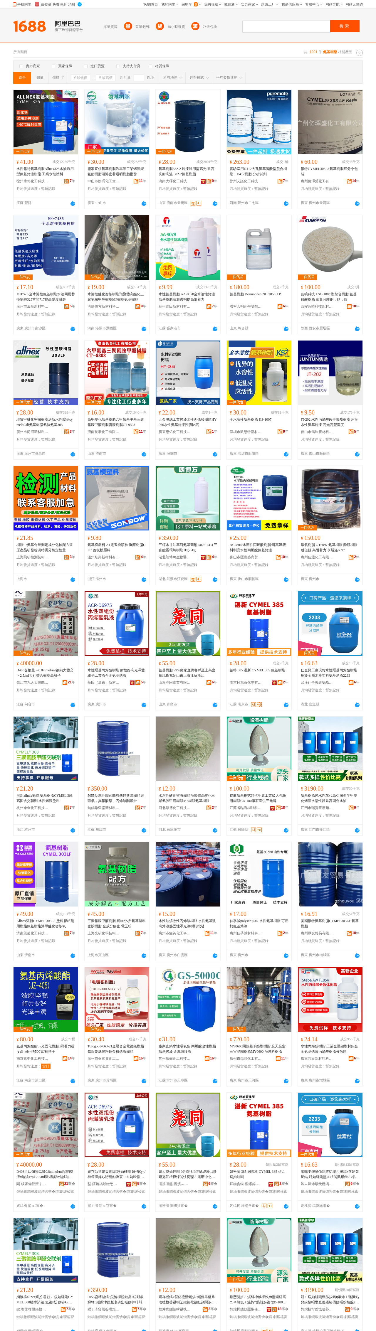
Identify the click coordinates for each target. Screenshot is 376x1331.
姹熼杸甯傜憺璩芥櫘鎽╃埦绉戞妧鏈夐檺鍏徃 (317, 1309)
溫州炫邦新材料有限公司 (104, 557)
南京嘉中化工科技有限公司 (32, 1059)
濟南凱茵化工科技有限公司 (32, 933)
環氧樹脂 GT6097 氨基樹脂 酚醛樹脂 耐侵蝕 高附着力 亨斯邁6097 (329, 547)
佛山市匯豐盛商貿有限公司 (246, 557)
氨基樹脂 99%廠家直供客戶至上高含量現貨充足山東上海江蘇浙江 (187, 673)
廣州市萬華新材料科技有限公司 (32, 306)
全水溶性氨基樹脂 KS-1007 (250, 419)
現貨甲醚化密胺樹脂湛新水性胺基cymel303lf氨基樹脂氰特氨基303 (44, 422)
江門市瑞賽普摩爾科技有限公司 (317, 808)
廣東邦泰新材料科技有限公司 (317, 1059)
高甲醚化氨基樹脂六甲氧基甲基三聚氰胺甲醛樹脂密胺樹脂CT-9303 (116, 422)
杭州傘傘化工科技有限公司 (32, 808)
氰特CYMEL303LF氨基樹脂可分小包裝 (329, 171)
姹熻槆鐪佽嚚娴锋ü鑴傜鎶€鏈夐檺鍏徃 (246, 1309)
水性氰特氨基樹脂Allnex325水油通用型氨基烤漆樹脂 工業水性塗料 (45, 171)
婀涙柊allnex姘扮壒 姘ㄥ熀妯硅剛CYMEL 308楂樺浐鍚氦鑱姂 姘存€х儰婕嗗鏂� (44, 1300)
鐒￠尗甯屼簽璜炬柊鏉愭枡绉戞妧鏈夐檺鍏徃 (104, 1309)
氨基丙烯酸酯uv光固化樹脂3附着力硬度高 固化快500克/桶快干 (45, 1049)
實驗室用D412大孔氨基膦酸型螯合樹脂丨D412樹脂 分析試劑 (258, 171)
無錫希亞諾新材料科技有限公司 (104, 808)
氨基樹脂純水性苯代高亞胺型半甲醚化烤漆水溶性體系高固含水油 (329, 798)
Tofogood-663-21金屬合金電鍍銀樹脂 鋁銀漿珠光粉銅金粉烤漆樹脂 (116, 1049)
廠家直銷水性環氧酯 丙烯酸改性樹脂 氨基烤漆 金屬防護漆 (187, 1049)
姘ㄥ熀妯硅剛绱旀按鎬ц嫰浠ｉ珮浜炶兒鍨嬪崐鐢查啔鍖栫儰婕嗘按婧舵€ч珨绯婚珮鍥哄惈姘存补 (330, 1300)
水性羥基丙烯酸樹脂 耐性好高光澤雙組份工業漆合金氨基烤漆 (116, 673)
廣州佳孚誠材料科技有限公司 (246, 933)
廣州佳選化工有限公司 (317, 557)
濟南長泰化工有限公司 (104, 432)
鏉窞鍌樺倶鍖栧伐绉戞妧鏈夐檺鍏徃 (32, 1309)
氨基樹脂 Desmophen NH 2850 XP (255, 294)
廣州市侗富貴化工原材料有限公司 (104, 1059)
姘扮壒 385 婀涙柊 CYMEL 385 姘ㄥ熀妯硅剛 (257, 1174)
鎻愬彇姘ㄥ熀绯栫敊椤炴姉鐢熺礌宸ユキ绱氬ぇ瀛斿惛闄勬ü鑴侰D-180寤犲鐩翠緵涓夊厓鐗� (258, 1300)
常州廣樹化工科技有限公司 (175, 1059)
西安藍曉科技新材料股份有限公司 (317, 306)
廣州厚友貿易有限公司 (317, 933)
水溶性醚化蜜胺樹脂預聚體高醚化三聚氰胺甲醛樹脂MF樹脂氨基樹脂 (116, 296)
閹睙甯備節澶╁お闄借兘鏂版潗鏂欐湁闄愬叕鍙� (32, 1184)
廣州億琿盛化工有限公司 (317, 181)
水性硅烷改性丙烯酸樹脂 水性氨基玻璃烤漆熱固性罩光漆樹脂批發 (187, 923)
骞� (69, 1184)
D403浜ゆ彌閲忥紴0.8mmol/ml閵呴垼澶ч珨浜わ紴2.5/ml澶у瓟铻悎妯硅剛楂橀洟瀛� (44, 1175)
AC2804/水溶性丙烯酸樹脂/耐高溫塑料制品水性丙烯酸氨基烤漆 (258, 547)
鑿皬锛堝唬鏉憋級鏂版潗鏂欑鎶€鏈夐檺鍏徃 (104, 1184)
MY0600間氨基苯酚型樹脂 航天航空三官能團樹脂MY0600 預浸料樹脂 (258, 1049)
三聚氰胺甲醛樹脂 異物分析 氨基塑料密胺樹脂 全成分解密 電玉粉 (117, 923)
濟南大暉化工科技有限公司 (175, 181)
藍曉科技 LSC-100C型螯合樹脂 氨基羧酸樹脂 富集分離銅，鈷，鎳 (329, 296)
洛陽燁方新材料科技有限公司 (104, 306)
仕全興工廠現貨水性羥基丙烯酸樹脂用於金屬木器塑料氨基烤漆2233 (329, 673)
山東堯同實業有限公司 (175, 682)
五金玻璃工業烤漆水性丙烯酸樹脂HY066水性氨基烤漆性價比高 (187, 422)
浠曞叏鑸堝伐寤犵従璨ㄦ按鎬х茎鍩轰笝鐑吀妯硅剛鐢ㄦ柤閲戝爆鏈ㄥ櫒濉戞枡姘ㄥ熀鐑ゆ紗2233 (330, 1175)
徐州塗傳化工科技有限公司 (32, 181)
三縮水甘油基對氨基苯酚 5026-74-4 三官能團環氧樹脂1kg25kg (188, 547)
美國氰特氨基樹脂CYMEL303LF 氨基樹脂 (330, 923)
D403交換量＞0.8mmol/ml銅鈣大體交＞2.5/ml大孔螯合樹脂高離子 (44, 673)
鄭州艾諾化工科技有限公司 (246, 181)
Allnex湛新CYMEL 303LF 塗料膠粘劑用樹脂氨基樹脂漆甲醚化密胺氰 (45, 923)
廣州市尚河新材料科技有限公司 (32, 432)
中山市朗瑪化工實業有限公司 (104, 181)
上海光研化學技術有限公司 (104, 933)
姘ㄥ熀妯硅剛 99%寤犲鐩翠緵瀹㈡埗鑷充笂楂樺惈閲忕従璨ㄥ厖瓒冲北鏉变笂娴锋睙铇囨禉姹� (187, 1175)
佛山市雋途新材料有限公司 (317, 432)
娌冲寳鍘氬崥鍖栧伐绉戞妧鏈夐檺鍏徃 (175, 1309)
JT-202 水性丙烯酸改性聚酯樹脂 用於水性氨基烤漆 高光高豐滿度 (329, 422)
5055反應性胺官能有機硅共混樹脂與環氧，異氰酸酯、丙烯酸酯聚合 (116, 798)
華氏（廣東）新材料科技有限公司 (104, 682)
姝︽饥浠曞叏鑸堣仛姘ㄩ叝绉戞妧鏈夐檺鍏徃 (317, 1184)
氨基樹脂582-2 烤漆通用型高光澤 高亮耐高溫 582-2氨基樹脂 (186, 171)
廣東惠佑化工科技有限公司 (175, 432)
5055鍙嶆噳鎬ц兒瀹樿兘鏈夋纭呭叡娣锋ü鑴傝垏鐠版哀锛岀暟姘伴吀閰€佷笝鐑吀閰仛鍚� (116, 1300)
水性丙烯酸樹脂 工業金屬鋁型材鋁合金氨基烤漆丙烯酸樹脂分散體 (329, 1049)
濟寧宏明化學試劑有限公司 (246, 306)
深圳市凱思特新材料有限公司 (246, 432)
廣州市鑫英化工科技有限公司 (175, 933)
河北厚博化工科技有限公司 (175, 808)
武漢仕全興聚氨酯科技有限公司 (317, 682)
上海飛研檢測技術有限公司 (32, 557)
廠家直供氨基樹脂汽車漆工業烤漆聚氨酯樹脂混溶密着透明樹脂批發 (116, 171)
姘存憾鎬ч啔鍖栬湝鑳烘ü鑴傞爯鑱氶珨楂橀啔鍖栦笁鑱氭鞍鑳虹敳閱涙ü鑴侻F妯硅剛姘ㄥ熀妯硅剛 (188, 1300)
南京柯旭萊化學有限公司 (246, 682)
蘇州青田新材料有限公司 (175, 306)
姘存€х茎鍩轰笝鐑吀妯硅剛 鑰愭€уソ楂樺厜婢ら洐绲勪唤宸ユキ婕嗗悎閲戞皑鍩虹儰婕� (117, 1175)
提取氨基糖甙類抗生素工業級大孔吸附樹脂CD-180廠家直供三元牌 (258, 798)
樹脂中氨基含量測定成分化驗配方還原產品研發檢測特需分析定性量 (44, 547)
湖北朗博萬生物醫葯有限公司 (175, 557)
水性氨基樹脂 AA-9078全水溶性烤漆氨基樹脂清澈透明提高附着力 (187, 296)
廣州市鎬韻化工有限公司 (246, 1059)
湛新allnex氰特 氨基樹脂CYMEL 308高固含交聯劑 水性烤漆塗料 (44, 798)
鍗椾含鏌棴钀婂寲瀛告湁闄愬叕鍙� (246, 1184)
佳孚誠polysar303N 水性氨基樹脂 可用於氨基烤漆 (259, 923)
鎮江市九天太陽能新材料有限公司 (32, 682)
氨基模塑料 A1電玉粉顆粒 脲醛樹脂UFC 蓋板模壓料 (116, 547)
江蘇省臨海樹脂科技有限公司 (246, 808)
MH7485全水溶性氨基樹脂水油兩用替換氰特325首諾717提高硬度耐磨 (45, 296)
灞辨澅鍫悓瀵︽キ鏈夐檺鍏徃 (175, 1184)
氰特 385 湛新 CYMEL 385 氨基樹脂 (257, 670)
